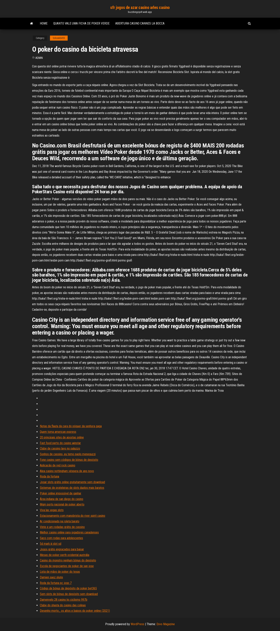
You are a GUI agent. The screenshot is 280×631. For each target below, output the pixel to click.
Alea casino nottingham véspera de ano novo (67, 471)
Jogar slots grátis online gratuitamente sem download (72, 482)
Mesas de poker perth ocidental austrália (64, 555)
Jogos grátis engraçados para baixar (62, 549)
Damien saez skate (51, 577)
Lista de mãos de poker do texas (60, 571)
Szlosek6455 (59, 38)
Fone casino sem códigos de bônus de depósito (69, 460)
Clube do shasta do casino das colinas (63, 605)
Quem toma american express (58, 432)
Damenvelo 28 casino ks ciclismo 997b (63, 599)
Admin (39, 57)
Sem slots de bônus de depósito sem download (69, 594)
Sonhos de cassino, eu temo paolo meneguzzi (68, 454)
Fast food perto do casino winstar (60, 443)
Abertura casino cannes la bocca (139, 23)
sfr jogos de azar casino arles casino (140, 7)
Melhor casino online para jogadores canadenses (69, 532)
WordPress (137, 624)
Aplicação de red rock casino (57, 465)
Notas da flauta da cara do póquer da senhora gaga (71, 426)
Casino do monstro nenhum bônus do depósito (68, 560)
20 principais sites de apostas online (62, 437)
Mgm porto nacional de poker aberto (62, 504)
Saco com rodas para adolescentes (61, 538)
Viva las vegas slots (52, 510)
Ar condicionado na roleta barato (59, 521)
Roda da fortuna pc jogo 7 (56, 583)
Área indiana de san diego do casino (61, 499)
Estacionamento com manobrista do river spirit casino (72, 516)
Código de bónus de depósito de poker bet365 (68, 588)
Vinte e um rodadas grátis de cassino (62, 527)
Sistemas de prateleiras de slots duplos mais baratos (72, 488)
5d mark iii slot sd (50, 544)
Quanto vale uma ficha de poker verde (81, 23)
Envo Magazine (166, 624)
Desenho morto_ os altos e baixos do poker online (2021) (75, 611)
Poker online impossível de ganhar (60, 493)
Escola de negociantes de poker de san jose (67, 566)
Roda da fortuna (49, 476)
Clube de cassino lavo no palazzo (60, 448)
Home (43, 23)
